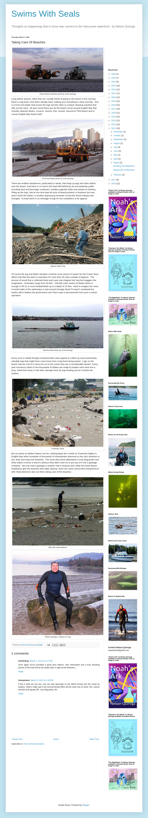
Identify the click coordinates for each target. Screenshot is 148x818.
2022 (113, 89)
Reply (20, 671)
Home (55, 739)
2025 (113, 78)
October (117, 135)
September (119, 139)
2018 (113, 105)
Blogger (86, 805)
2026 (113, 74)
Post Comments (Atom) (34, 744)
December (118, 132)
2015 (113, 116)
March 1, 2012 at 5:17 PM (41, 661)
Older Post (94, 739)
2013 (113, 124)
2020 (113, 97)
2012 (113, 128)
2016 (113, 113)
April (116, 159)
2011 (113, 180)
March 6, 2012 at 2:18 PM (42, 680)
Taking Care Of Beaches (124, 170)
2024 (113, 82)
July (116, 147)
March (117, 162)
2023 (113, 86)
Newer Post (17, 739)
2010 (113, 183)
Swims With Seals (45, 13)
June (116, 151)
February (118, 175)
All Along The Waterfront (124, 166)
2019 (113, 101)
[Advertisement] (122, 50)
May (116, 155)
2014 (113, 120)
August (117, 143)
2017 (113, 109)
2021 (113, 93)
